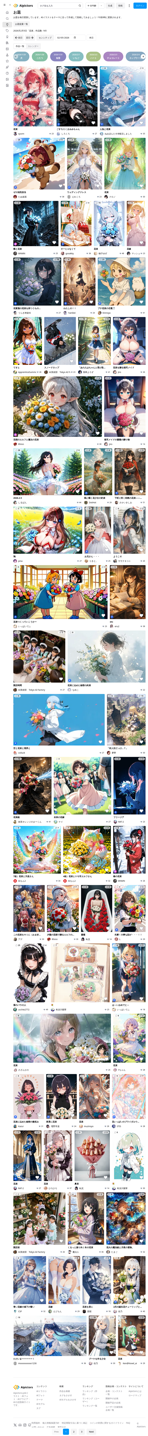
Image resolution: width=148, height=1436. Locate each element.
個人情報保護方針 (50, 1422)
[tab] (20, 46)
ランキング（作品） (89, 1393)
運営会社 (62, 1427)
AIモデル (40, 1403)
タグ (38, 1408)
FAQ (128, 1422)
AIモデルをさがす (67, 1399)
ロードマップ (135, 1395)
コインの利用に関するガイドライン (107, 1422)
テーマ (39, 1399)
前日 (18, 38)
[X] (15, 1425)
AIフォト (40, 1395)
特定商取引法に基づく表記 (74, 1422)
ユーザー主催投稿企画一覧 (114, 1408)
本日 (91, 37)
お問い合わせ (38, 1427)
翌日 (30, 38)
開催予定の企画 (113, 1402)
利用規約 (36, 1422)
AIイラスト (41, 1391)
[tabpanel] (79, 713)
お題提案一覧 (21, 23)
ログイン (140, 5)
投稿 (120, 5)
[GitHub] (30, 1425)
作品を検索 (64, 1391)
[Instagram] (25, 1425)
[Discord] (20, 1425)
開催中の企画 (112, 1398)
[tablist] (27, 46)
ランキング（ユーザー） (90, 1400)
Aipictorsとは (135, 1391)
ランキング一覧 (89, 1405)
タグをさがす (65, 1395)
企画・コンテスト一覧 (114, 1393)
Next (91, 1431)
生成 (110, 5)
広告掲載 (51, 1427)
